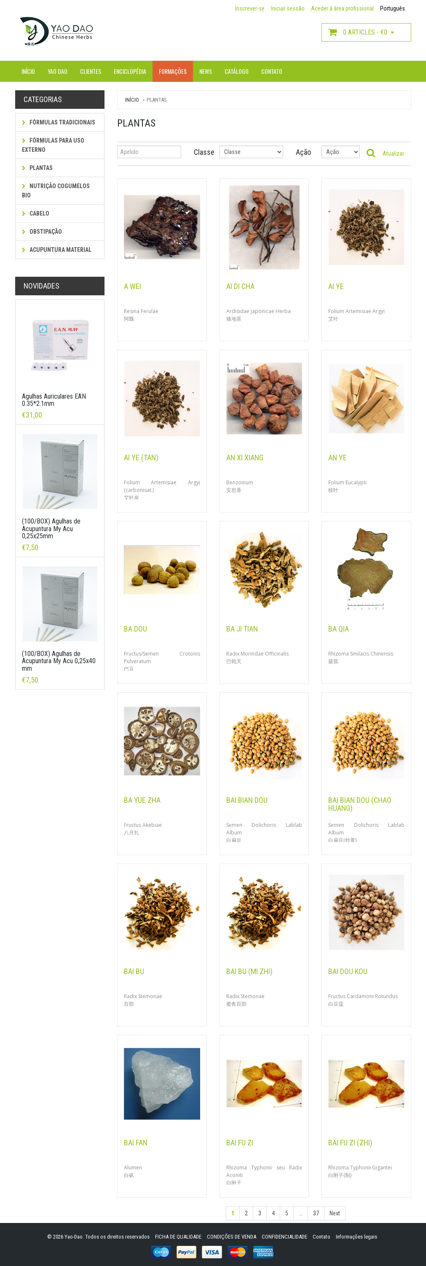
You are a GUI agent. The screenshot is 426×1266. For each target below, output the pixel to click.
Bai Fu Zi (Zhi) (350, 1142)
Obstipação (42, 231)
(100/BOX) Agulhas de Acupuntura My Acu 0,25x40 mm (59, 661)
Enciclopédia (130, 71)
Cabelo (35, 213)
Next (335, 1213)
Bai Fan (135, 1142)
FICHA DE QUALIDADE (178, 1237)
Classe (200, 152)
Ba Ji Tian (242, 628)
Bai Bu (134, 971)
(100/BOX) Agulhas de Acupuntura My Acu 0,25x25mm (51, 528)
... (301, 1213)
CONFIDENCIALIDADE (284, 1237)
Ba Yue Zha (142, 800)
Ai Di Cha (240, 286)
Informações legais (356, 1237)
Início (28, 71)
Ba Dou (135, 628)
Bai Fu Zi (239, 1142)
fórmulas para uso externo (53, 145)
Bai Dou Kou (347, 971)
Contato (271, 71)
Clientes (90, 71)
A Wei (132, 286)
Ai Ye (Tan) (141, 457)
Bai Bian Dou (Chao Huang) (359, 804)
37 (316, 1213)
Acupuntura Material (56, 249)
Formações (173, 71)
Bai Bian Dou (247, 800)
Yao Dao (57, 71)
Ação (302, 152)
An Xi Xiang (244, 457)
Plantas (37, 168)
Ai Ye (336, 286)
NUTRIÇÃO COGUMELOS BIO (56, 191)
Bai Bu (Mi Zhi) (249, 971)
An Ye (337, 457)
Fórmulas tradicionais (58, 122)
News (205, 71)
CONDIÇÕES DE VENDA (231, 1237)
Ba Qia (338, 628)
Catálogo (237, 71)
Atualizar (393, 153)
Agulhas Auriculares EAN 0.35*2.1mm (54, 400)
